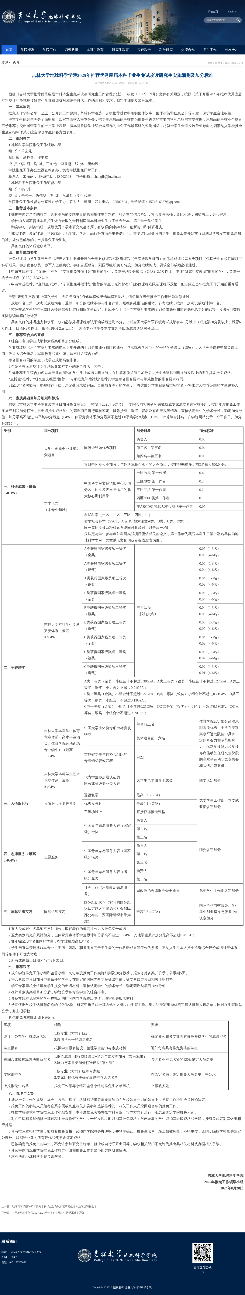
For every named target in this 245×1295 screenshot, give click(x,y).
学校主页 (213, 11)
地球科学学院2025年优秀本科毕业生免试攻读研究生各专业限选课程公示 (54, 1206)
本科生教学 (230, 63)
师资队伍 (71, 50)
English (232, 11)
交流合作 (188, 50)
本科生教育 (95, 50)
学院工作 (49, 50)
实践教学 (144, 50)
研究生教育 (120, 50)
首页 (9, 50)
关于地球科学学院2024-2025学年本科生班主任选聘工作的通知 (48, 1212)
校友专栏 (232, 50)
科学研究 (166, 50)
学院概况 (27, 50)
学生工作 (210, 50)
